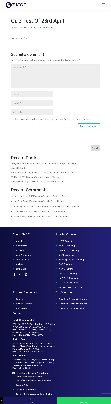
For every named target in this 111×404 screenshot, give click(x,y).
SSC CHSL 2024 (19, 168)
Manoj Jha (18, 27)
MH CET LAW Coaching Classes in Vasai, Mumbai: (35, 177)
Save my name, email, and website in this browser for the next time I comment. (53, 119)
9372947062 (24, 351)
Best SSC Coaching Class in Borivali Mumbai (44, 201)
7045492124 (24, 335)
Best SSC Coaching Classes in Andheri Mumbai (46, 196)
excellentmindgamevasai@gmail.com (35, 380)
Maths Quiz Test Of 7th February (50, 211)
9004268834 (37, 335)
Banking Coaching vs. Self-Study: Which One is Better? (38, 181)
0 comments (48, 27)
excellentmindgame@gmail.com (32, 373)
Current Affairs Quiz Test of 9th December (47, 216)
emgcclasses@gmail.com (29, 376)
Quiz (39, 27)
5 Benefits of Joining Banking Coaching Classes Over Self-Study (42, 172)
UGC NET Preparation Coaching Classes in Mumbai (54, 206)
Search (95, 148)
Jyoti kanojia (17, 216)
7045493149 (37, 351)
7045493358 (24, 368)
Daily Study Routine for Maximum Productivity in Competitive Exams (44, 163)
